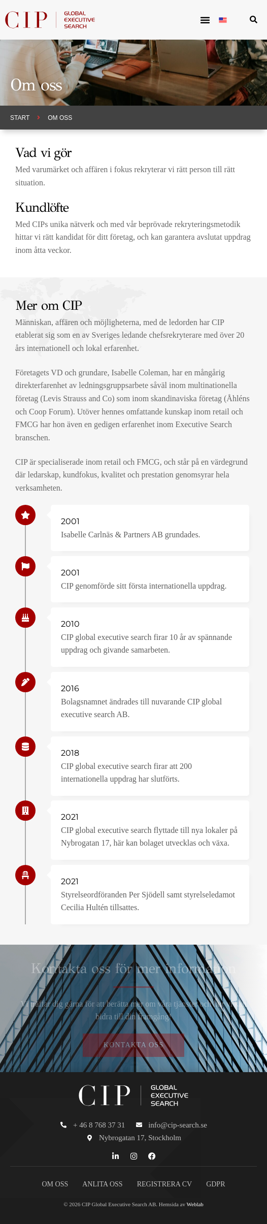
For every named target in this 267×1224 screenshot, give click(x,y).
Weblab (195, 1204)
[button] (205, 19)
